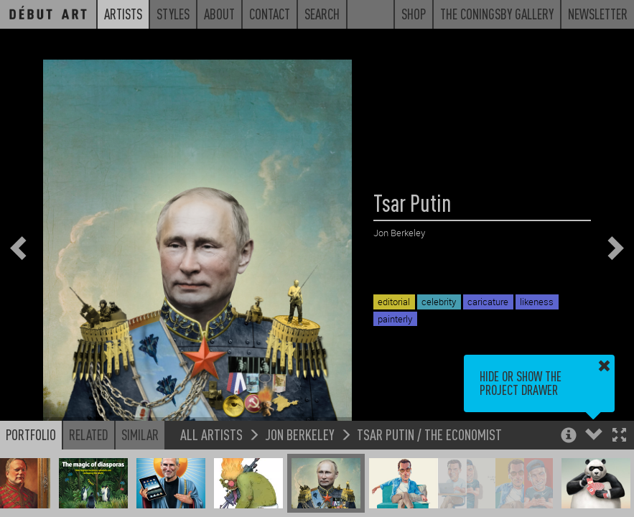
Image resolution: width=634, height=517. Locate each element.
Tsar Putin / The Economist (429, 434)
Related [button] (88, 434)
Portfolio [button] (31, 434)
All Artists (211, 434)
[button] (619, 436)
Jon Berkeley (300, 434)
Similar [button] (140, 434)
